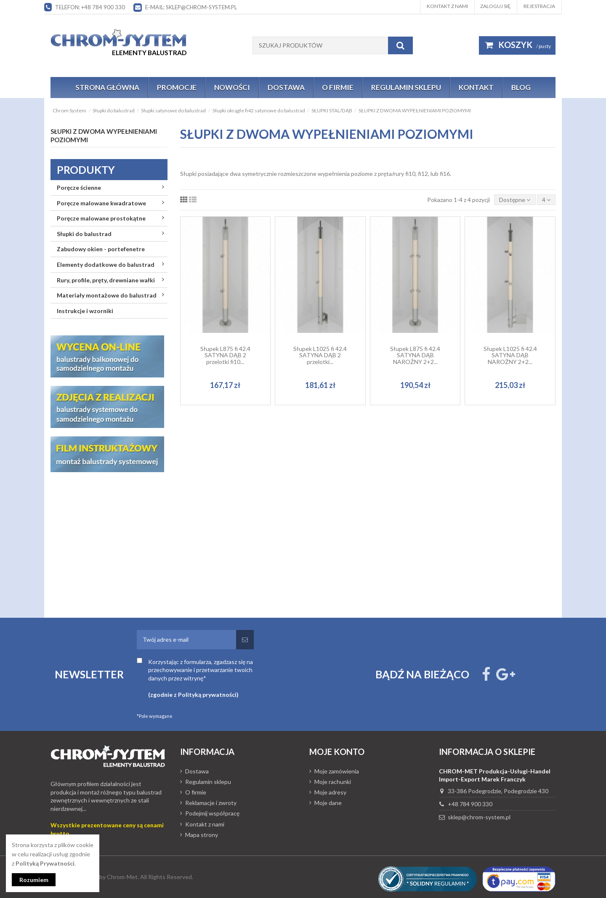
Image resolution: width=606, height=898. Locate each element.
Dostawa (197, 771)
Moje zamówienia (336, 771)
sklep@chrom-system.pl (479, 817)
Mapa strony (201, 834)
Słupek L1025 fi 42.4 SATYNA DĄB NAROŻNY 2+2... (510, 355)
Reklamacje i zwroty (211, 802)
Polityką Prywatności (45, 863)
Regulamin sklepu (208, 781)
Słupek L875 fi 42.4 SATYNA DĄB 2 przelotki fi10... (225, 355)
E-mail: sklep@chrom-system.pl (191, 7)
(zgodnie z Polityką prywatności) (193, 694)
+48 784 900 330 (470, 804)
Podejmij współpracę (212, 813)
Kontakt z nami (447, 6)
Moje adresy (330, 792)
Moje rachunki (332, 781)
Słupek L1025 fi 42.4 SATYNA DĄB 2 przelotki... (320, 355)
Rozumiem (33, 879)
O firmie (195, 792)
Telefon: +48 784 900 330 (90, 7)
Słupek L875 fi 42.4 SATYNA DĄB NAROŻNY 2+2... (415, 355)
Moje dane (328, 802)
